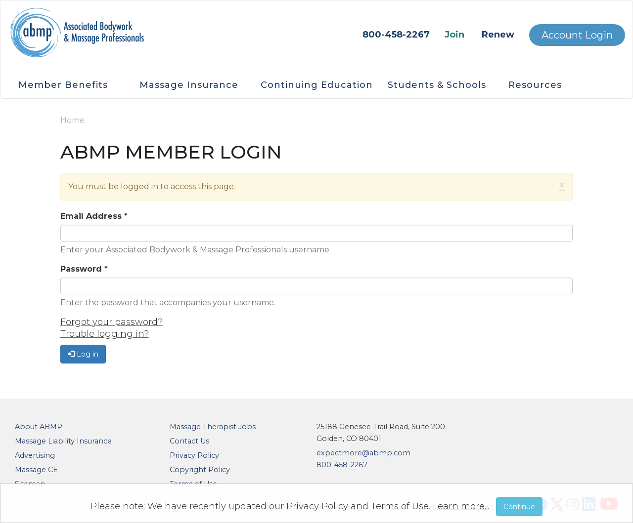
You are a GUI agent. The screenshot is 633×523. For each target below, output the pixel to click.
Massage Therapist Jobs (213, 426)
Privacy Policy (194, 455)
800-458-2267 (396, 34)
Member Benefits (63, 85)
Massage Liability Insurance (63, 441)
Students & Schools (437, 85)
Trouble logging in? (104, 333)
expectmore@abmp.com (363, 452)
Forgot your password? (111, 322)
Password (84, 269)
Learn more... (461, 506)
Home (72, 120)
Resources (535, 85)
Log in (83, 354)
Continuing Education (317, 85)
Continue (519, 506)
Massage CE (36, 469)
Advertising (35, 455)
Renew (498, 34)
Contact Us (189, 441)
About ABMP (38, 426)
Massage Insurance (188, 85)
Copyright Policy (200, 469)
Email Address (94, 216)
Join (454, 34)
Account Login (577, 35)
